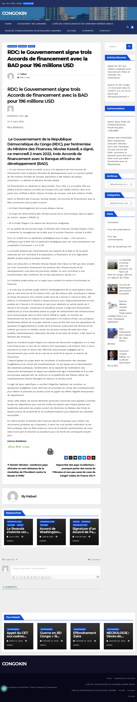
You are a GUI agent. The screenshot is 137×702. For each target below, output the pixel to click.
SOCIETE (31, 46)
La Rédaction (17, 127)
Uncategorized (13, 629)
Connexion (94, 559)
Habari (23, 74)
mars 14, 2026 (16, 641)
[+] (50, 577)
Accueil (71, 31)
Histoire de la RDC (14, 521)
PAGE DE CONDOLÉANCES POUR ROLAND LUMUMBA (33, 31)
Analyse (76, 521)
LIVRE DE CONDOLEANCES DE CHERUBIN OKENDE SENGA (82, 24)
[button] (128, 27)
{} (47, 577)
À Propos (88, 31)
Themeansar (52, 687)
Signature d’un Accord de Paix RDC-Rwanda (84, 532)
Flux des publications (119, 229)
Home (8, 24)
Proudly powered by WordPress (15, 687)
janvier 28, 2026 (117, 641)
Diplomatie (12, 46)
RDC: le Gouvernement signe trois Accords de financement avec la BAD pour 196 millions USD (49, 59)
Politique (11, 525)
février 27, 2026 (51, 641)
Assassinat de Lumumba (31, 24)
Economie (22, 46)
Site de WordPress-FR (119, 246)
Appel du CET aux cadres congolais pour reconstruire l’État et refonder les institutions (119, 72)
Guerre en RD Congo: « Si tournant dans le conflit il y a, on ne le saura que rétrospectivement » (119, 91)
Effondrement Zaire (84, 634)
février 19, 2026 (84, 641)
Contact (105, 31)
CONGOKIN (14, 13)
